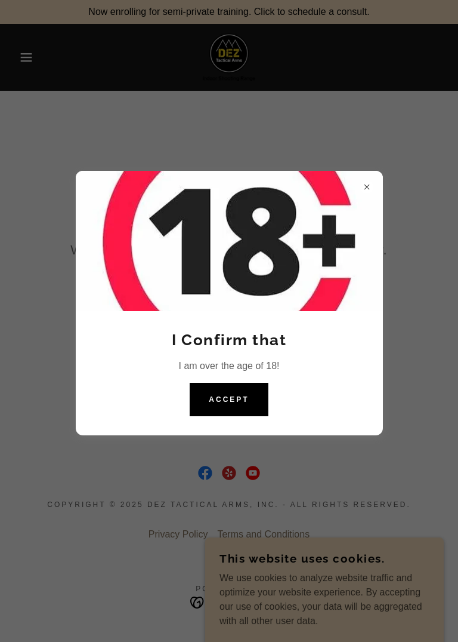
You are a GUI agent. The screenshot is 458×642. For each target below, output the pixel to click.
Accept (229, 399)
